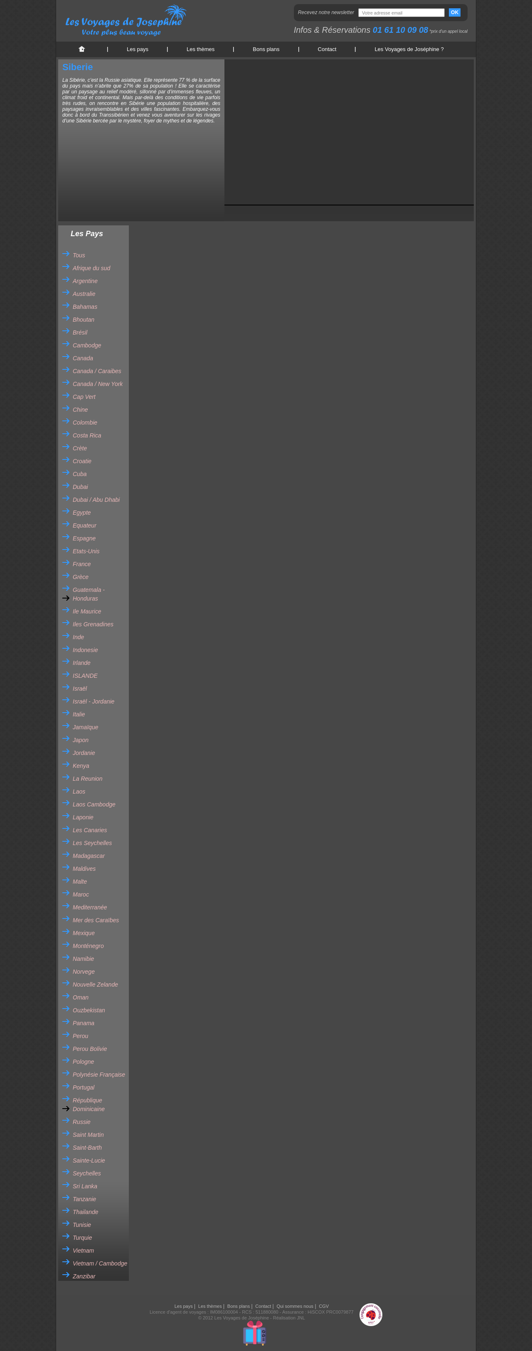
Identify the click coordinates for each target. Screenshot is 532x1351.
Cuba (79, 474)
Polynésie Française (99, 1074)
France (82, 564)
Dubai (80, 487)
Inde (78, 637)
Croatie (82, 461)
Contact (327, 49)
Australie (84, 294)
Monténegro (88, 946)
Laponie (83, 817)
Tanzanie (84, 1199)
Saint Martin (88, 1134)
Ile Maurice (87, 611)
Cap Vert (84, 396)
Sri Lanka (85, 1186)
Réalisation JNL (289, 1317)
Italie (79, 714)
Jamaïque (85, 727)
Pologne (83, 1061)
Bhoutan (83, 319)
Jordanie (84, 753)
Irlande (82, 663)
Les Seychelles (92, 843)
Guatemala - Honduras (89, 594)
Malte (80, 881)
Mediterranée (90, 907)
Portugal (83, 1087)
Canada (83, 358)
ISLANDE (85, 675)
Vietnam (83, 1250)
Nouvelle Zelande (95, 984)
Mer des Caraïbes (96, 920)
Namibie (83, 958)
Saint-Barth (87, 1147)
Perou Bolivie (90, 1049)
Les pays (137, 49)
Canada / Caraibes (97, 371)
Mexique (84, 933)
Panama (83, 1023)
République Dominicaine (89, 1104)
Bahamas (85, 306)
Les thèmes (200, 49)
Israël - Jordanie (93, 701)
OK (454, 12)
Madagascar (89, 856)
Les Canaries (90, 830)
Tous (79, 255)
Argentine (85, 281)
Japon (81, 740)
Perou (80, 1036)
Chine (80, 409)
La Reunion (88, 778)
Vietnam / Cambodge (100, 1263)
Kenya (81, 765)
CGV (324, 1306)
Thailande (86, 1212)
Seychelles (87, 1173)
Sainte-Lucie (89, 1160)
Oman (81, 997)
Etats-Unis (86, 551)
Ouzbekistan (89, 1010)
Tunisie (82, 1225)
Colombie (85, 422)
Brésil (80, 332)
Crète (80, 448)
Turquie (82, 1237)
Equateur (84, 525)
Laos (79, 791)
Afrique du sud (91, 268)
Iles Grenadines (93, 624)
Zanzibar (84, 1276)
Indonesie (85, 650)
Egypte (82, 512)
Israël (80, 688)
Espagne (84, 538)
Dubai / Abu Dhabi (96, 499)
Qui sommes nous (294, 1306)
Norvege (84, 971)
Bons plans (266, 49)
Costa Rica (87, 435)
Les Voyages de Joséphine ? (408, 49)
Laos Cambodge (94, 804)
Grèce (81, 577)
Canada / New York (98, 384)
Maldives (84, 868)
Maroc (81, 894)
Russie (82, 1122)
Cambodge (87, 345)
